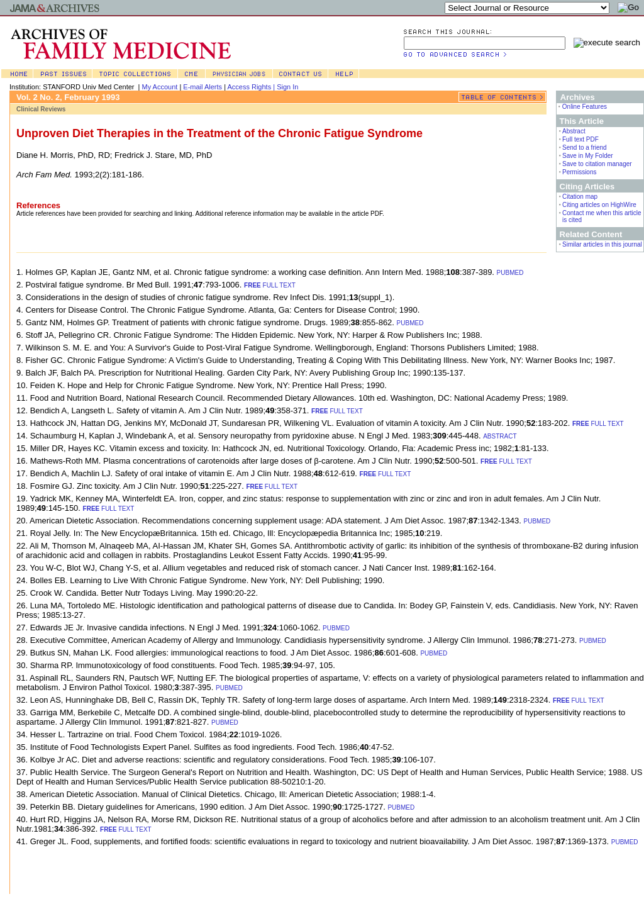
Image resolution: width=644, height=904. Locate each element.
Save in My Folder (587, 155)
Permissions (579, 172)
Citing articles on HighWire (599, 204)
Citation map (579, 196)
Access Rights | (252, 87)
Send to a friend (584, 147)
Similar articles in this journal (602, 244)
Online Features (584, 106)
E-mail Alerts (202, 87)
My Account (160, 87)
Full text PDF (580, 139)
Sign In (287, 87)
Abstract (574, 131)
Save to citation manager (597, 163)
